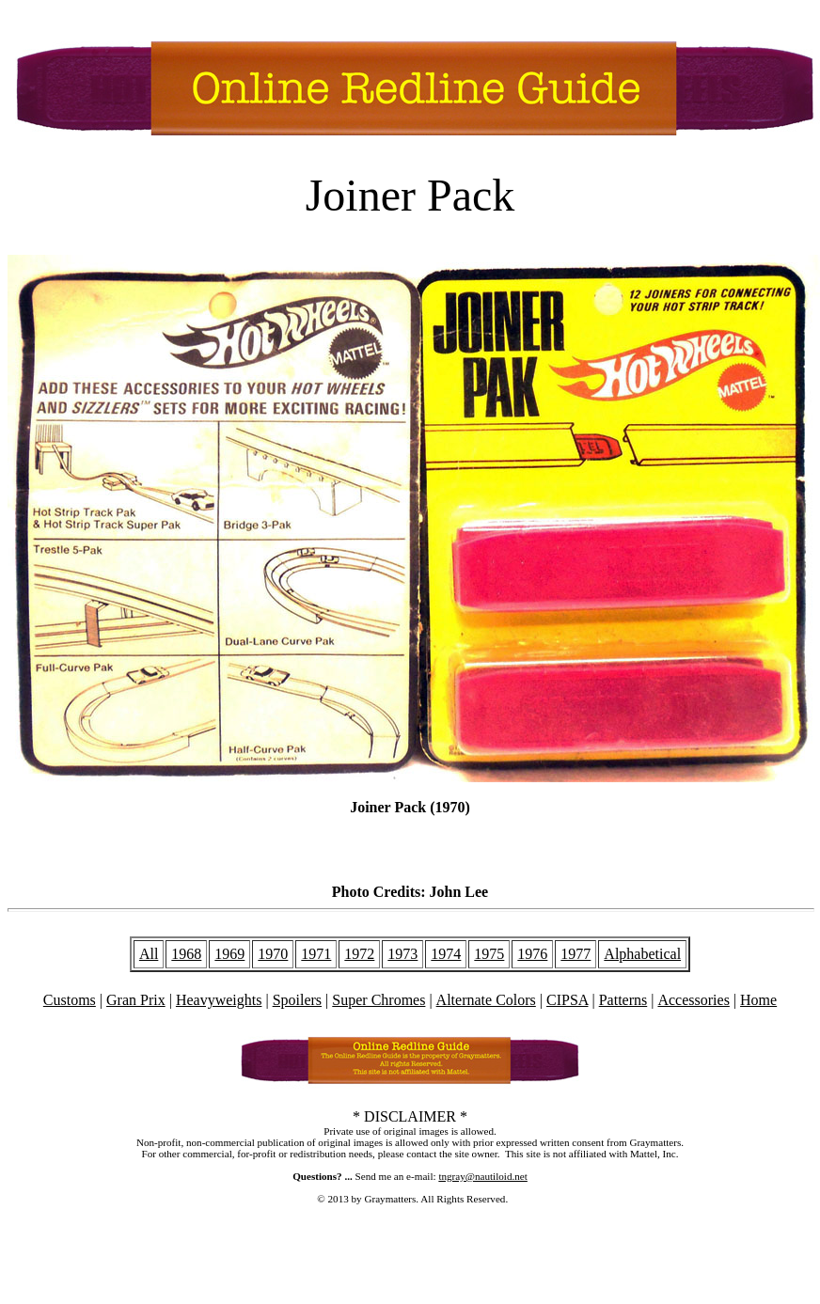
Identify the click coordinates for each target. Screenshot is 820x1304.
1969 (229, 954)
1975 (489, 954)
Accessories (693, 1000)
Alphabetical (642, 954)
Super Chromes (378, 1000)
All (148, 954)
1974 (446, 954)
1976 (532, 954)
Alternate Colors (486, 1000)
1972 (359, 954)
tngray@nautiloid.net (482, 1176)
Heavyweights (219, 1000)
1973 (402, 954)
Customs (69, 1000)
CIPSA (567, 1000)
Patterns (623, 1000)
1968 (186, 954)
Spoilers (297, 1000)
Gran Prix (136, 1000)
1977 (575, 954)
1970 (273, 954)
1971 (316, 954)
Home (758, 1000)
